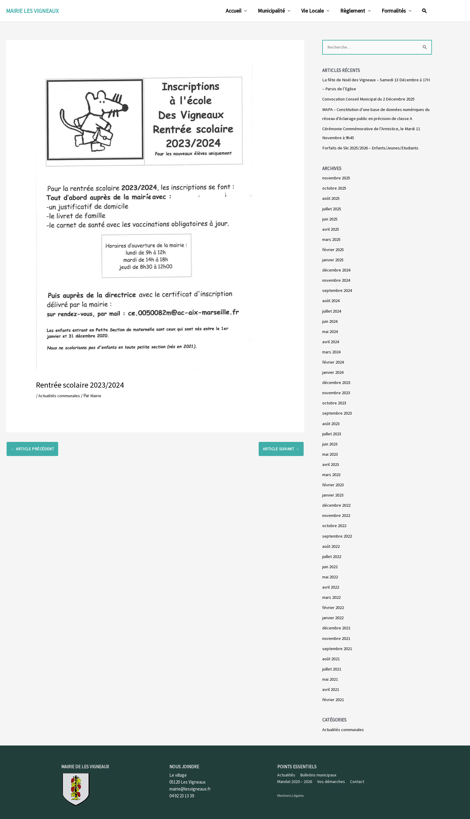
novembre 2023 (336, 390)
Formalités (394, 10)
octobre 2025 (334, 187)
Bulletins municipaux (318, 769)
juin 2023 (330, 440)
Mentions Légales (290, 789)
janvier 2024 (333, 369)
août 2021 (331, 653)
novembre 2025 (336, 177)
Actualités (286, 769)
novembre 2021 (336, 633)
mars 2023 (331, 471)
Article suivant (281, 448)
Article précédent (32, 448)
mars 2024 (331, 349)
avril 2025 (330, 228)
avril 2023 (330, 461)
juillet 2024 (332, 309)
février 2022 (333, 602)
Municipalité (271, 10)
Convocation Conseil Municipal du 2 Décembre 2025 (369, 99)
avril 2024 (330, 339)
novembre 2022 (336, 511)
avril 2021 (330, 683)
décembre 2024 (336, 268)
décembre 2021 (336, 623)
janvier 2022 (333, 612)
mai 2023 (330, 450)
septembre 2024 (337, 288)
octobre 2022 (334, 521)
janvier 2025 (333, 258)
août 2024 (331, 299)
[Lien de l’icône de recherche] (424, 11)
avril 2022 (330, 582)
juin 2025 (330, 217)
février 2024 (333, 359)
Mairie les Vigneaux (32, 10)
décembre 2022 (336, 501)
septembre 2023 (337, 410)
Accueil (233, 10)
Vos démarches (331, 775)
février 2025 (333, 248)
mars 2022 (331, 592)
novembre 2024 (336, 278)
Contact (357, 775)
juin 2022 (330, 562)
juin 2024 (330, 319)
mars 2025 (331, 238)
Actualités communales (60, 395)
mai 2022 (330, 572)
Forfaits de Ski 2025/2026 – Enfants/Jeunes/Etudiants (372, 147)
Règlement (352, 10)
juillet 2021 (332, 663)
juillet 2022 (332, 552)
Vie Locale (312, 10)
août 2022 (331, 541)
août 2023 (331, 420)
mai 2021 (330, 673)
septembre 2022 (337, 531)
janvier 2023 (333, 491)
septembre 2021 (337, 643)
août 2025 (331, 197)
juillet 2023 (332, 430)
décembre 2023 (336, 379)
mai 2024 (330, 329)
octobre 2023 (334, 400)
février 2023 (333, 481)
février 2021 (333, 693)
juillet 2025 (332, 207)
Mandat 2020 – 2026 (294, 775)
